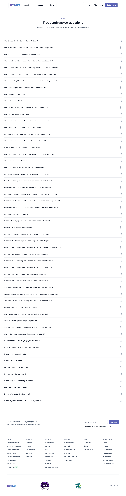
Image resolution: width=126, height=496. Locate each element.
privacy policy (107, 426)
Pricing (51, 5)
